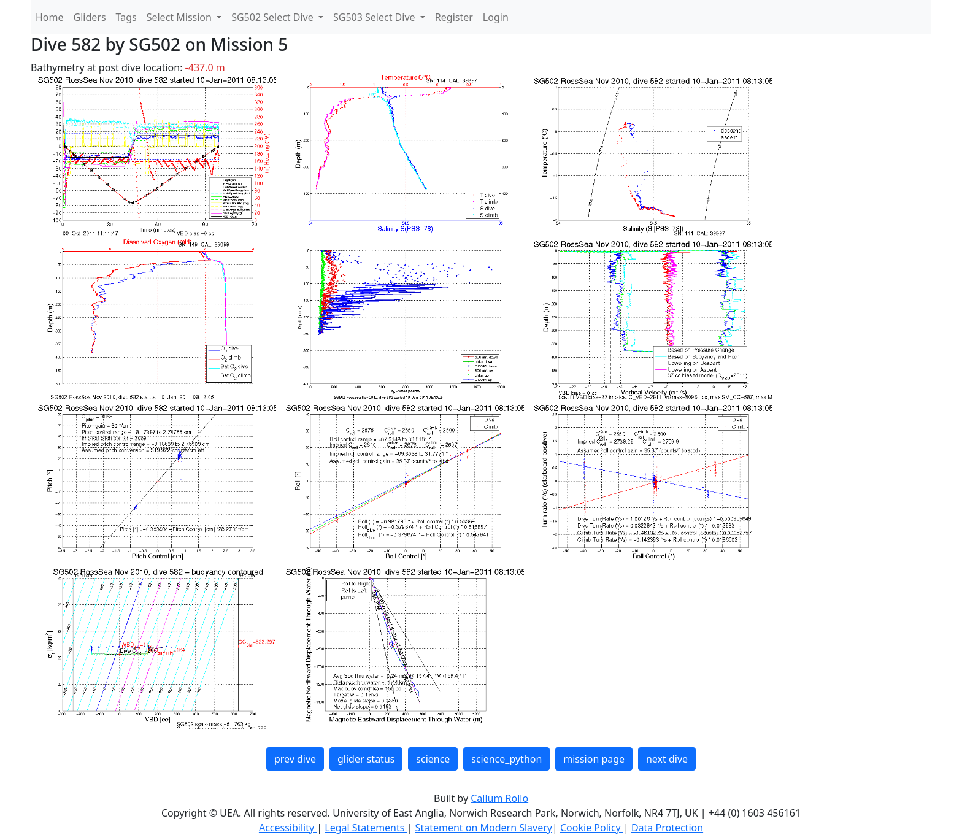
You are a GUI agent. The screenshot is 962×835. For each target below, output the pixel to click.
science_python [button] (506, 759)
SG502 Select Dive (273, 17)
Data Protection (667, 827)
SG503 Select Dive (375, 17)
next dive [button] (667, 759)
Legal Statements (366, 827)
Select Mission (180, 17)
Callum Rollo (499, 798)
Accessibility (288, 827)
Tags (126, 17)
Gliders (90, 17)
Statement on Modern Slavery (483, 827)
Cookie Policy (591, 827)
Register (454, 17)
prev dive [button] (295, 759)
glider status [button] (365, 759)
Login (496, 17)
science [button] (433, 759)
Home (50, 17)
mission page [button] (594, 759)
